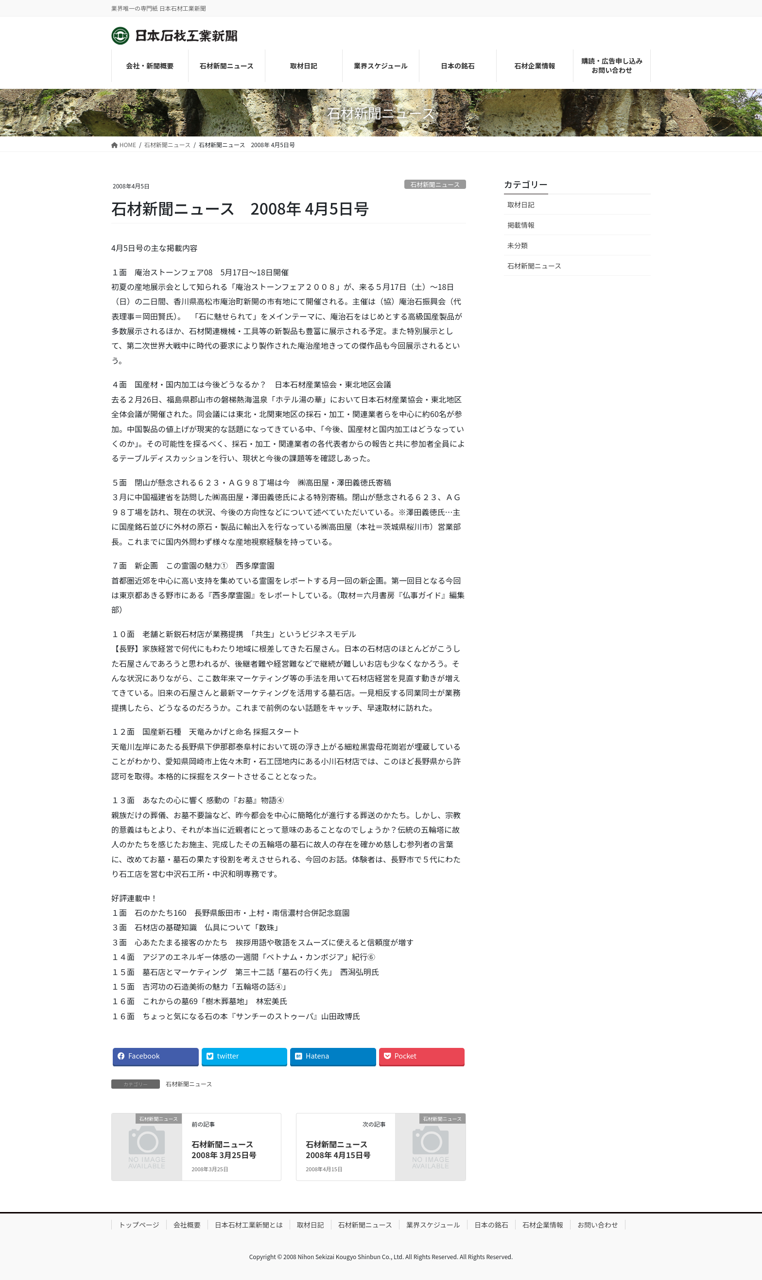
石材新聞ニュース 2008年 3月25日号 (226, 1149)
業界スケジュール (433, 1224)
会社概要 (187, 1224)
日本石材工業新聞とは (249, 1224)
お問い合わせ (597, 1224)
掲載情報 (521, 225)
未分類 (517, 245)
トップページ (139, 1224)
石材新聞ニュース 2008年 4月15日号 (340, 1149)
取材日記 (521, 204)
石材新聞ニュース (435, 184)
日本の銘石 (491, 1224)
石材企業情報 (542, 1224)
